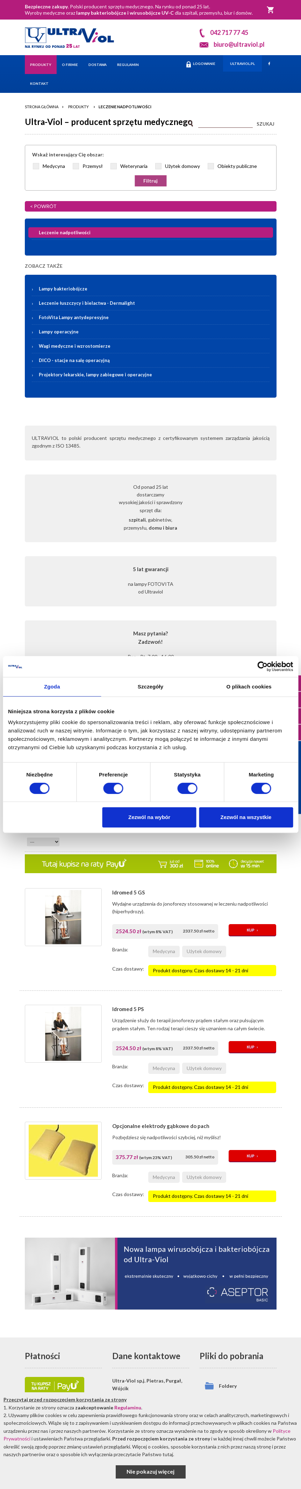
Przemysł (93, 166)
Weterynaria (134, 166)
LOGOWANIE (200, 64)
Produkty (40, 64)
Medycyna (54, 166)
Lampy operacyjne (59, 331)
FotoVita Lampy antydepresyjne (74, 317)
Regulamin (128, 64)
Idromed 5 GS (128, 892)
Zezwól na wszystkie (246, 817)
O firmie (70, 64)
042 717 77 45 (229, 32)
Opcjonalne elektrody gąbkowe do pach (160, 1126)
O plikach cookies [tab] (249, 687)
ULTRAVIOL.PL (242, 63)
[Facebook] (269, 63)
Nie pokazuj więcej (150, 1471)
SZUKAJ (265, 124)
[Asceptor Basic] (151, 1274)
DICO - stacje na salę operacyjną (74, 360)
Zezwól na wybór (149, 817)
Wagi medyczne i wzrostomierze (74, 346)
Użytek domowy (182, 166)
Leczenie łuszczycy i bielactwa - (87, 303)
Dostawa (97, 64)
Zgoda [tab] (52, 687)
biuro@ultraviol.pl (239, 44)
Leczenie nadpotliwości (125, 106)
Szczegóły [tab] (150, 687)
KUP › (252, 930)
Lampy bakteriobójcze (155, 288)
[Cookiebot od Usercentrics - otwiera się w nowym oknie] (262, 666)
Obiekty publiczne (237, 166)
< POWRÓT (43, 206)
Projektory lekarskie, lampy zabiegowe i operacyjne (95, 374)
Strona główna (41, 106)
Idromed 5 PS (128, 1009)
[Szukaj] (225, 122)
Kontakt (39, 83)
